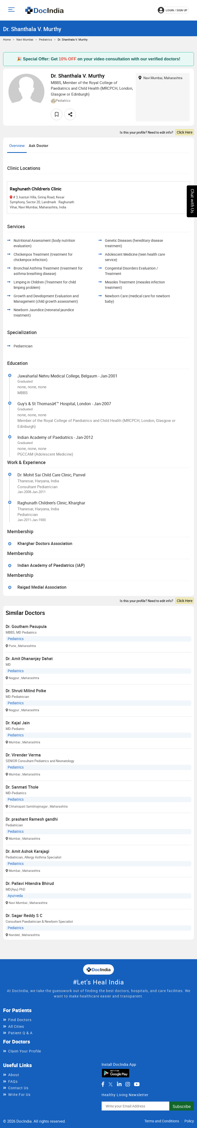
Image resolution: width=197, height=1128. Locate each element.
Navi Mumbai (24, 39)
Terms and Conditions (161, 1120)
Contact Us (18, 1087)
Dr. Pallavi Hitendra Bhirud (30, 883)
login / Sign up (172, 10)
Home (7, 39)
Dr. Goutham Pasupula (26, 626)
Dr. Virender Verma (23, 755)
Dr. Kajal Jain (18, 723)
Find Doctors (20, 1019)
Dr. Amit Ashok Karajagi (27, 851)
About (13, 1074)
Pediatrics (45, 39)
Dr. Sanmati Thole (22, 787)
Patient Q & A (20, 1032)
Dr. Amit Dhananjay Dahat (29, 658)
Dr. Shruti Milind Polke (26, 691)
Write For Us (19, 1094)
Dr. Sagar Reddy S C (24, 915)
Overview (17, 145)
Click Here (184, 132)
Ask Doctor (38, 145)
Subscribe (182, 1106)
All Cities (16, 1026)
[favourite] (56, 114)
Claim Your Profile (24, 1051)
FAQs (13, 1081)
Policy (189, 1120)
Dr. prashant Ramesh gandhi (32, 819)
